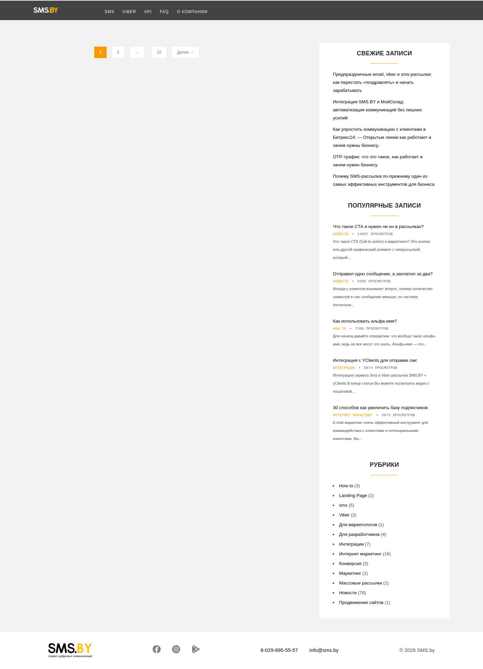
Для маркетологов (358, 524)
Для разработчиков (359, 534)
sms (343, 505)
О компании (192, 11)
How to (339, 329)
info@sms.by (324, 650)
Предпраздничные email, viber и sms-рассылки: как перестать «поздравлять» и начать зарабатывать (382, 82)
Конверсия (350, 563)
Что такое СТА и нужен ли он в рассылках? (379, 226)
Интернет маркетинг (353, 415)
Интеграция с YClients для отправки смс (375, 360)
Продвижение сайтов (361, 602)
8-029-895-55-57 (279, 650)
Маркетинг (350, 573)
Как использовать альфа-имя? (365, 321)
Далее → (185, 52)
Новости (340, 234)
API (148, 11)
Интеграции (344, 368)
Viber (129, 11)
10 (159, 52)
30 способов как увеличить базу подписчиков (380, 407)
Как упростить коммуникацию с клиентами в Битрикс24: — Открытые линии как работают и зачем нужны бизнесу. (382, 137)
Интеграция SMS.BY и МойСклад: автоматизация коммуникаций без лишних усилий (377, 109)
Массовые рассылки (360, 583)
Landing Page (353, 495)
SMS (109, 11)
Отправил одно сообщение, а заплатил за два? (382, 273)
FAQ (164, 11)
